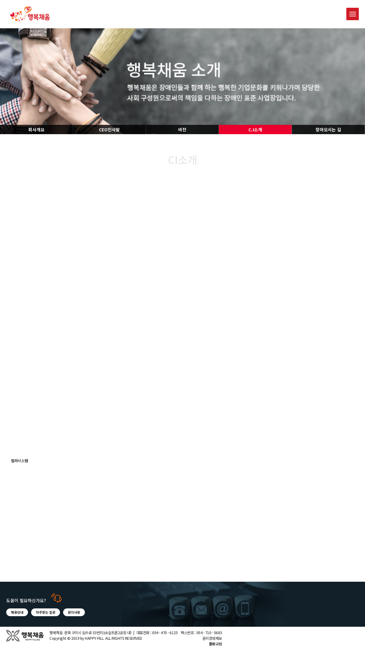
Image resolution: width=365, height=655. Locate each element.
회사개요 (36, 129)
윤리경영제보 (212, 638)
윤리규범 (215, 643)
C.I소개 (255, 129)
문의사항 (74, 612)
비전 (182, 129)
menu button (352, 14)
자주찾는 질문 (45, 612)
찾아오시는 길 (328, 129)
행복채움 (30, 14)
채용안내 (17, 612)
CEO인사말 (109, 129)
